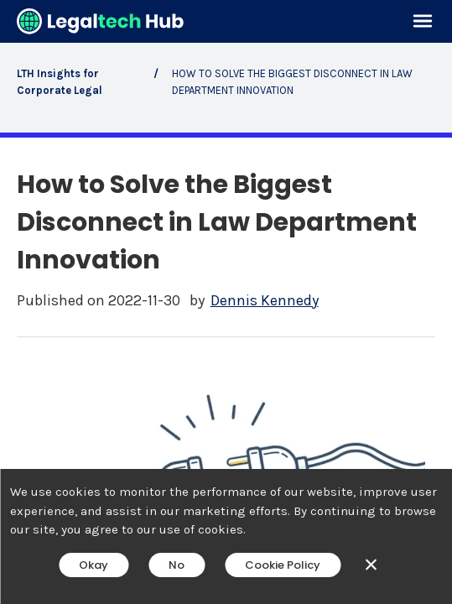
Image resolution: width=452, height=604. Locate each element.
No (176, 565)
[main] (226, 302)
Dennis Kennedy (264, 300)
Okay (93, 565)
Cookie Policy (282, 565)
